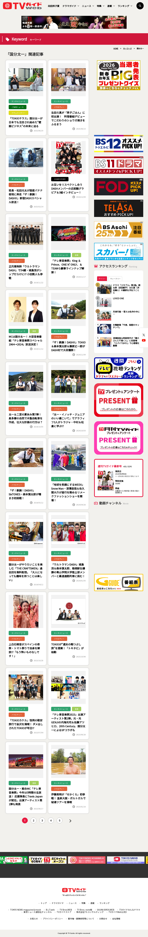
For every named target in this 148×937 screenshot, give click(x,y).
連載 (111, 6)
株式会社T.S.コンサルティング (90, 912)
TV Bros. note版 (84, 910)
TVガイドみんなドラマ (129, 910)
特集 (100, 6)
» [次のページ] (70, 821)
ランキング (125, 6)
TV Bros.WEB (66, 910)
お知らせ (34, 919)
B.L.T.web (50, 910)
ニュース (88, 6)
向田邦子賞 (53, 6)
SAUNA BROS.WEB (105, 910)
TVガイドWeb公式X (118, 912)
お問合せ (103, 919)
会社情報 (116, 919)
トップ (44, 903)
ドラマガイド (70, 6)
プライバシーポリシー (53, 919)
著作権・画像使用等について (81, 919)
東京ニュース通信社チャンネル (38, 912)
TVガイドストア (64, 912)
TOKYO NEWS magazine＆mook (25, 910)
